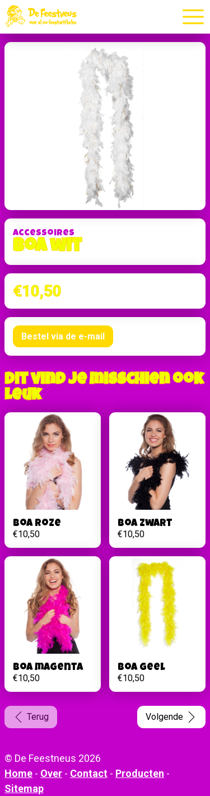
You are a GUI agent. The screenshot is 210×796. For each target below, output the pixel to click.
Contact (89, 773)
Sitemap (24, 788)
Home (18, 773)
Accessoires (43, 233)
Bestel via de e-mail (63, 336)
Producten (139, 773)
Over (51, 773)
